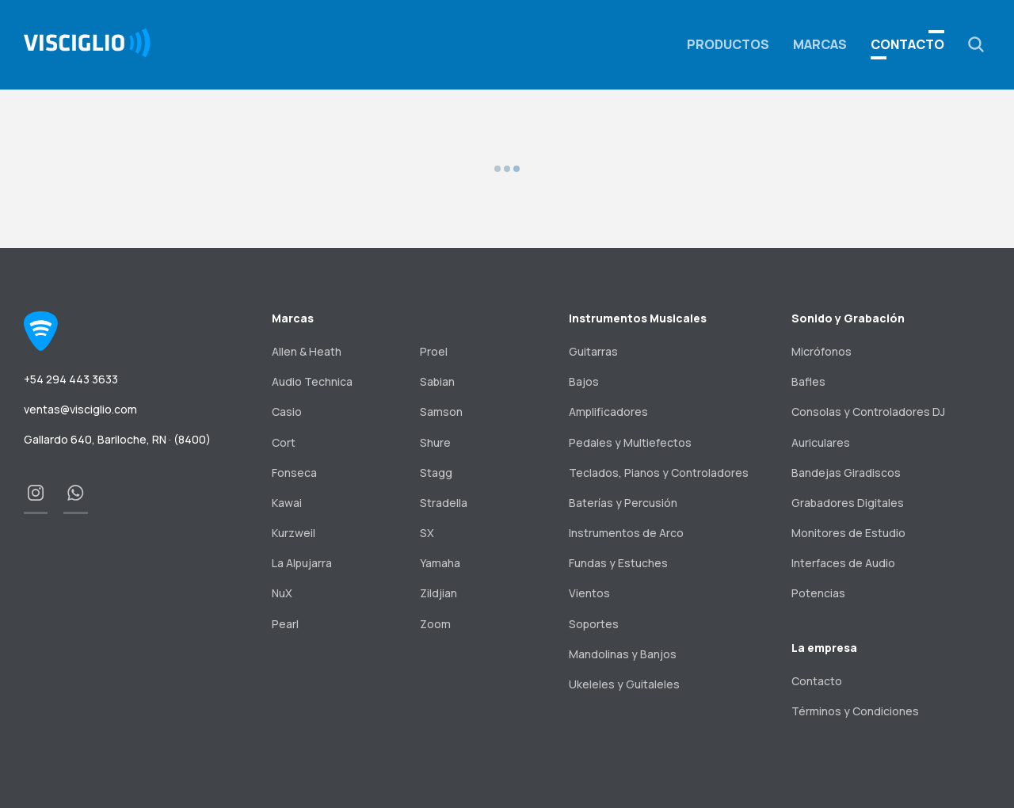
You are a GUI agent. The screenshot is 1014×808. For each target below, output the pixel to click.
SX (427, 532)
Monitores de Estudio (848, 532)
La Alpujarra (302, 562)
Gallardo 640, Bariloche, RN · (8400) (117, 439)
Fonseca (294, 472)
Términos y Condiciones (855, 710)
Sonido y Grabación (848, 318)
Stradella (443, 502)
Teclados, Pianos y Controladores (659, 472)
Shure (435, 442)
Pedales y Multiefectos (630, 442)
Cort (283, 442)
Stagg (436, 472)
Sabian (437, 381)
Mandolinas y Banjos (623, 653)
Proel (434, 351)
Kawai (287, 502)
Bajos (584, 381)
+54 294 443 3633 (71, 379)
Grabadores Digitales (847, 502)
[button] (976, 44)
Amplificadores (608, 411)
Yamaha (440, 562)
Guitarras (593, 351)
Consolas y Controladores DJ (868, 411)
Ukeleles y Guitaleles (624, 684)
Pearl (285, 623)
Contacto (907, 44)
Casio (287, 411)
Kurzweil (293, 532)
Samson (441, 411)
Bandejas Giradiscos (846, 472)
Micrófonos (821, 351)
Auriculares (820, 442)
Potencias (818, 592)
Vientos (589, 592)
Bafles (808, 381)
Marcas (820, 44)
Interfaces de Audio (843, 562)
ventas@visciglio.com (80, 409)
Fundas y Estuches (618, 562)
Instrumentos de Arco (626, 532)
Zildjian (438, 592)
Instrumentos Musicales (638, 318)
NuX (282, 592)
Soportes (594, 623)
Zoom (435, 623)
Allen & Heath (306, 351)
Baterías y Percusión (623, 502)
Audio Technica (312, 381)
